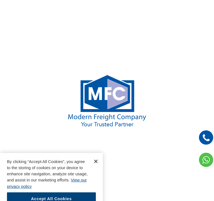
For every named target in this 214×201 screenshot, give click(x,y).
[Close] (96, 165)
